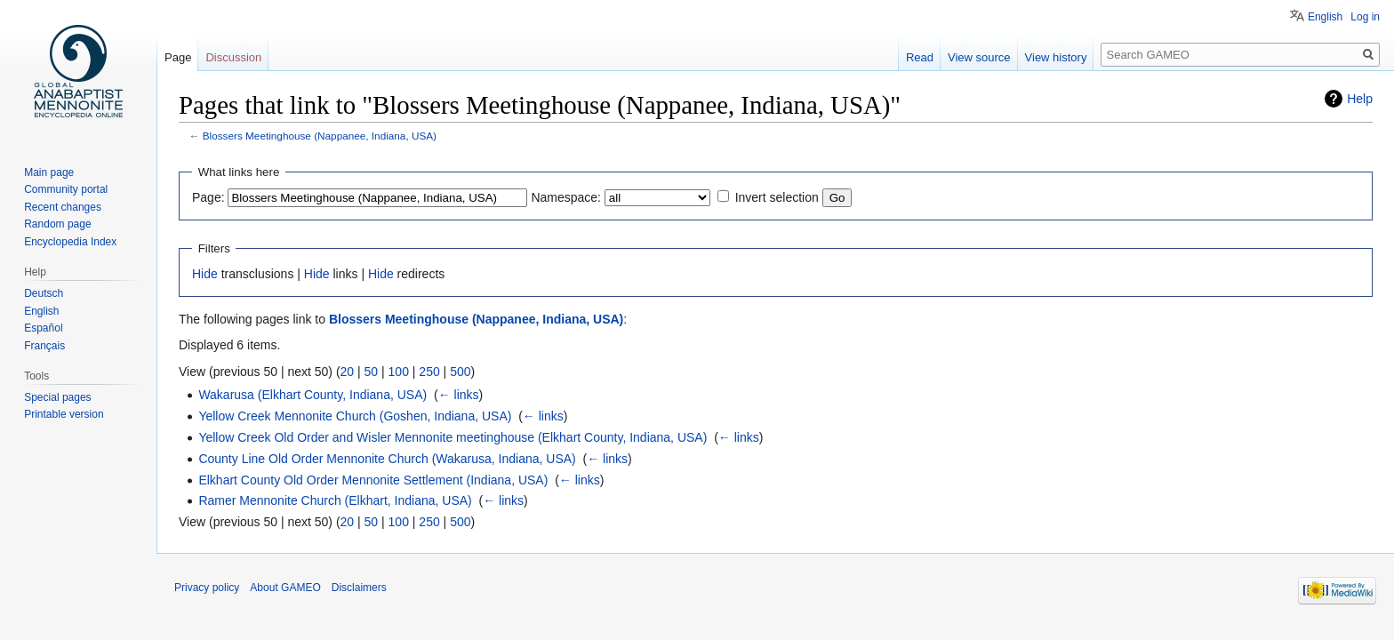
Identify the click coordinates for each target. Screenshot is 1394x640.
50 (372, 371)
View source (979, 57)
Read (919, 57)
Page (177, 57)
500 (460, 371)
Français (44, 346)
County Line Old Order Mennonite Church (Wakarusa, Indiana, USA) (386, 459)
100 (399, 371)
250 (429, 371)
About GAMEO (285, 587)
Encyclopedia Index (70, 242)
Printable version (63, 414)
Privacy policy (206, 587)
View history (1056, 57)
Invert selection (777, 197)
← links (458, 395)
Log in (1365, 17)
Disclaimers (359, 587)
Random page (57, 224)
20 (347, 371)
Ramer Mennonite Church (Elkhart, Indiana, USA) (334, 500)
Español (43, 328)
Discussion (233, 57)
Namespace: (566, 197)
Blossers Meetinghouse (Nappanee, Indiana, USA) (320, 135)
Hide (205, 274)
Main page (49, 172)
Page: (208, 197)
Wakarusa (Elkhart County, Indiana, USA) (312, 395)
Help (1360, 99)
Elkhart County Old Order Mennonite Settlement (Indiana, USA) (373, 480)
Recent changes (62, 207)
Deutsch (43, 293)
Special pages (57, 397)
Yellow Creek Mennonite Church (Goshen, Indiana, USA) (354, 416)
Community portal (66, 189)
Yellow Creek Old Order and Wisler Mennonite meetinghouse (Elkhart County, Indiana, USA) (452, 437)
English (1325, 17)
